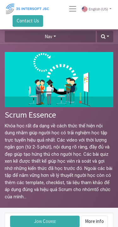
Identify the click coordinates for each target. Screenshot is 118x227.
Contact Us (28, 21)
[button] (105, 37)
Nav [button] (48, 36)
